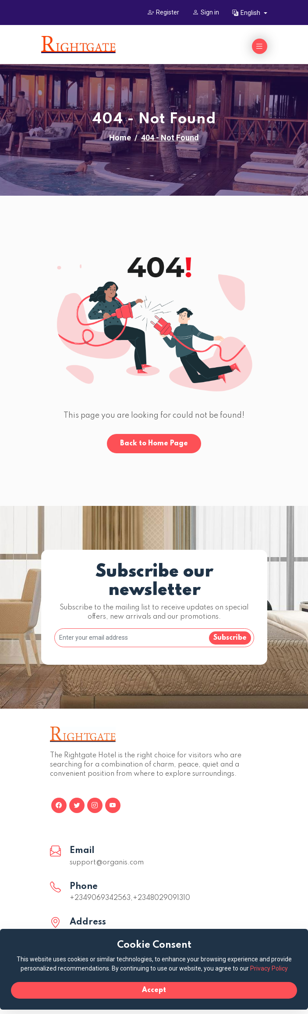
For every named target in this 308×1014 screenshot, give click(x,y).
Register (163, 12)
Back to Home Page (154, 443)
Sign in (205, 12)
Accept (154, 990)
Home (120, 137)
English (247, 13)
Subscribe (230, 637)
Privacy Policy (269, 968)
